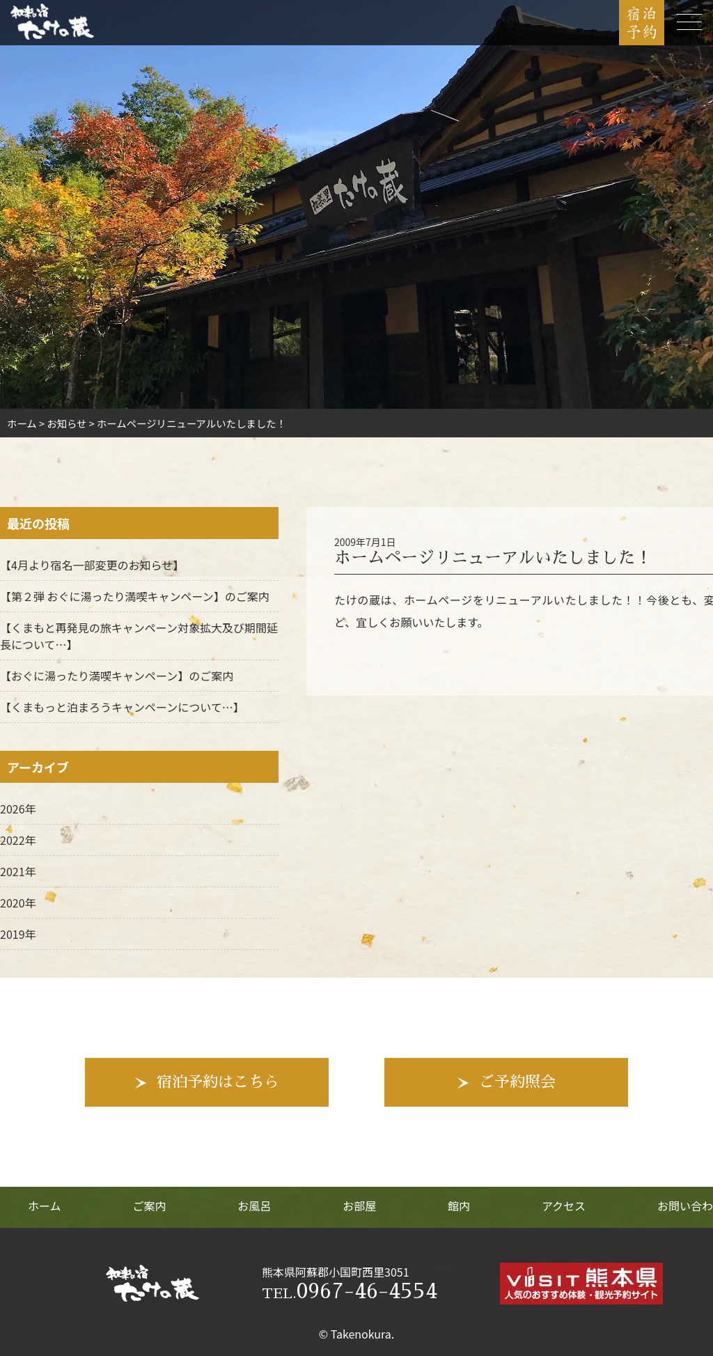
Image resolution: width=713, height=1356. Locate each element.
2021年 (18, 871)
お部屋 (359, 1205)
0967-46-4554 (349, 1291)
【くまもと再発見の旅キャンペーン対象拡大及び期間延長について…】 (139, 636)
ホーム (44, 1205)
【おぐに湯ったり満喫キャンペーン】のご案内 (116, 675)
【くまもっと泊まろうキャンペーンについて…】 (122, 707)
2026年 (18, 808)
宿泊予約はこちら (218, 1082)
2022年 (18, 840)
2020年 (18, 902)
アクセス (564, 1205)
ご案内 (149, 1205)
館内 (459, 1205)
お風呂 (254, 1205)
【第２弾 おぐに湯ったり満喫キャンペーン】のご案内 (134, 596)
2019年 (18, 934)
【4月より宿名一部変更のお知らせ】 (92, 564)
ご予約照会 (517, 1082)
